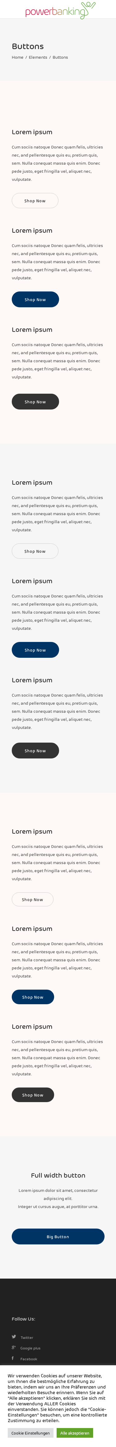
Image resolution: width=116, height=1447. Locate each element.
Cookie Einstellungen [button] (30, 1433)
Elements (38, 57)
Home (18, 57)
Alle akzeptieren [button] (74, 1433)
